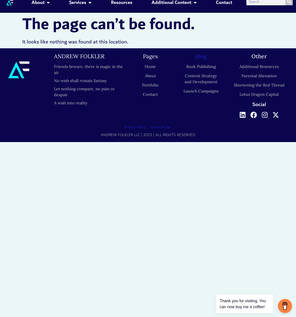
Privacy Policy (135, 127)
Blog (201, 56)
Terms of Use (160, 127)
